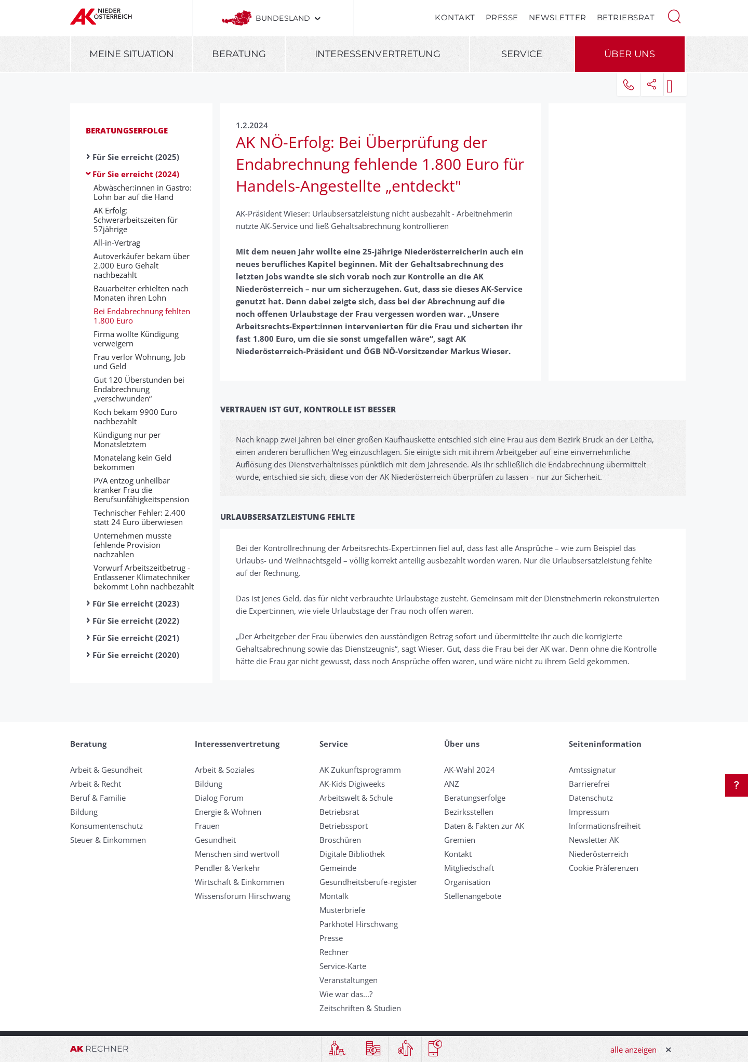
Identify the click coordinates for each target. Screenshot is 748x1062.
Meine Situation (131, 54)
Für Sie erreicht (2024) (135, 174)
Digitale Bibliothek (352, 854)
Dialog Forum (219, 797)
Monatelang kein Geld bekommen (132, 462)
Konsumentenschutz (106, 826)
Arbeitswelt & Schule (356, 797)
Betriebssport (343, 826)
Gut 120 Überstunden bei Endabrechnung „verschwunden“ (139, 389)
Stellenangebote (472, 896)
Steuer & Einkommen (108, 840)
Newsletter (557, 17)
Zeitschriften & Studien (360, 1008)
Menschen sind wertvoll (237, 854)
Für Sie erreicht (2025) (135, 157)
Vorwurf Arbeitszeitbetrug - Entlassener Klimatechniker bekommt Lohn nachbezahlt (144, 577)
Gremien (459, 840)
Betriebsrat (626, 17)
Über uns (629, 54)
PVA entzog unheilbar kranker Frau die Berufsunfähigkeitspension (141, 490)
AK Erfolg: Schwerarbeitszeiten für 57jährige (136, 220)
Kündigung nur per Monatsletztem (127, 439)
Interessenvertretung (377, 54)
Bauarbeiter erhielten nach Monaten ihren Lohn (141, 293)
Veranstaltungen (348, 980)
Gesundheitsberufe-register (368, 882)
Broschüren (340, 840)
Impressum (589, 811)
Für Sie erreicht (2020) (135, 655)
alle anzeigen (633, 1049)
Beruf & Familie (98, 797)
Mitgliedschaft (469, 868)
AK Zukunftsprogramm (360, 769)
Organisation (467, 882)
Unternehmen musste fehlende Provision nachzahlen (132, 545)
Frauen (207, 826)
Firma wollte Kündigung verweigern (136, 338)
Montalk (334, 896)
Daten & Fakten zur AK (484, 826)
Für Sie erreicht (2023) (135, 603)
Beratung (239, 54)
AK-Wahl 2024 (469, 769)
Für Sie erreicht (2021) (135, 638)
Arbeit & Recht (95, 783)
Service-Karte (342, 966)
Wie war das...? (345, 994)
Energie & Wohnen (228, 811)
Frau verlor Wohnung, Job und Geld (139, 361)
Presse (502, 17)
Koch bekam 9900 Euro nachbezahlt (135, 416)
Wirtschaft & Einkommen (239, 882)
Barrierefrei (589, 783)
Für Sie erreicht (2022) (135, 620)
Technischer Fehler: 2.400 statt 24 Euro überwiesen (139, 517)
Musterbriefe (342, 910)
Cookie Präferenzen (603, 868)
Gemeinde (337, 868)
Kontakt (455, 17)
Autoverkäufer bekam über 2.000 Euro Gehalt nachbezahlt (142, 265)
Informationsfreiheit (604, 826)
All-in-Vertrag (117, 242)
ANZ (451, 783)
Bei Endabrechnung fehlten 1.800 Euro (142, 315)
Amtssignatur (592, 769)
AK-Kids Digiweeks (352, 783)
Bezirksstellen (468, 811)
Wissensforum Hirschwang (242, 896)
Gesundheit (215, 840)
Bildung (84, 811)
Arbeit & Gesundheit (106, 769)
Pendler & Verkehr (227, 868)
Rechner (334, 952)
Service (521, 54)
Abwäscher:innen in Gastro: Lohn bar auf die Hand (143, 192)
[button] (674, 15)
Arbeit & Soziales (225, 769)
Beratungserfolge (127, 130)
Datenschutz (591, 797)
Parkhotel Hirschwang (358, 924)
